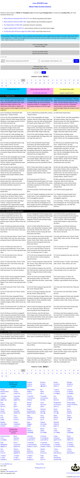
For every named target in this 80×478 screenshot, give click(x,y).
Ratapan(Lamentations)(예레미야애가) (31, 411)
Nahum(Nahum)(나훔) (69, 417)
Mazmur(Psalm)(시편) (29, 404)
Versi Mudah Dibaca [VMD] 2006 (13, 25)
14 (56, 80)
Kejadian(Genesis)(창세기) (29, 384)
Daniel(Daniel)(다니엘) (56, 411)
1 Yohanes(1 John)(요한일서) (3, 457)
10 (40, 80)
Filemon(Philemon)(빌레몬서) (17, 451)
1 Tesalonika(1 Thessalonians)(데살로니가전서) (32, 444)
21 (6, 83)
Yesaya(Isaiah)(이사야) (2, 411)
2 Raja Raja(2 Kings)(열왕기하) (17, 398)
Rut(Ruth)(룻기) (42, 391)
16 (65, 80)
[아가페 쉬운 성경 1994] (40, 93)
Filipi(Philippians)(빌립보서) (3, 444)
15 (61, 80)
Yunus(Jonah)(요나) (42, 417)
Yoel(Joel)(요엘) (2, 417)
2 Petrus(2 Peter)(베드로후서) (71, 451)
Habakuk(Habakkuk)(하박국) (3, 424)
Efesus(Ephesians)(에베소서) (70, 438)
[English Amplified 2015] (66, 93)
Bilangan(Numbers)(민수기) (70, 384)
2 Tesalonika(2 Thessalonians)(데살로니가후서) (45, 444)
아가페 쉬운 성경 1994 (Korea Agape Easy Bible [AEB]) (19, 31)
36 (69, 83)
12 (48, 80)
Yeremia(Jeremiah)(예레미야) (17, 411)
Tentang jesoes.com (40, 467)
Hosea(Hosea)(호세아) (69, 411)
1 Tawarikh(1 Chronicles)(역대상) (31, 398)
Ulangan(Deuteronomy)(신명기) (4, 391)
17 (69, 80)
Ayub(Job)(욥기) (15, 404)
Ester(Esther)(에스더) (2, 404)
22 (10, 83)
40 (6, 86)
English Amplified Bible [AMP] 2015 (14, 28)
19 (77, 80)
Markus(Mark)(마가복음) (43, 430)
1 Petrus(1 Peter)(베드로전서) (57, 451)
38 (77, 83)
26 (27, 83)
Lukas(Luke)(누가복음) (57, 430)
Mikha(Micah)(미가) (56, 417)
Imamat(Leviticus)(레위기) (57, 384)
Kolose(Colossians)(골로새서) (17, 444)
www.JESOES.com (7, 464)
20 (2, 83)
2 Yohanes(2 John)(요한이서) (17, 457)
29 (40, 83)
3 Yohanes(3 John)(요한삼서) (30, 457)
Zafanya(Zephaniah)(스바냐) (17, 424)
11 (44, 80)
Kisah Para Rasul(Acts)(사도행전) (5, 438)
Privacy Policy (40, 464)
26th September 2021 (11, 471)
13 (52, 80)
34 (61, 83)
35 (65, 83)
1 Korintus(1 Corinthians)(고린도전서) (31, 438)
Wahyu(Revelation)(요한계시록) (57, 457)
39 (2, 86)
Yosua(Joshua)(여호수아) (17, 391)
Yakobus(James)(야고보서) (43, 451)
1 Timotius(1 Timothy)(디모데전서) (57, 444)
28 (35, 83)
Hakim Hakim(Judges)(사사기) (31, 391)
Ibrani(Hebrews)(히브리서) (30, 451)
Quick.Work (76, 476)
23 (14, 83)
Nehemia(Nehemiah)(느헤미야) (70, 398)
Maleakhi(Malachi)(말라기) (56, 424)
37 (73, 83)
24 (19, 83)
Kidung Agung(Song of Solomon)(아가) (72, 404)
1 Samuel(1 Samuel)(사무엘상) (57, 391)
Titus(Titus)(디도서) (2, 451)
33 (56, 83)
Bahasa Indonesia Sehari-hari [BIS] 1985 (15, 21)
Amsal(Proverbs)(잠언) (43, 404)
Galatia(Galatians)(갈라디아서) (57, 438)
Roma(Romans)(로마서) (16, 438)
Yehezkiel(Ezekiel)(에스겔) (43, 411)
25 (23, 83)
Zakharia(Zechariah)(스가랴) (43, 424)
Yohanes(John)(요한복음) (70, 430)
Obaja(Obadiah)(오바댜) (30, 417)
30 (44, 83)
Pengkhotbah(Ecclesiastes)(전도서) (57, 404)
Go (44, 72)
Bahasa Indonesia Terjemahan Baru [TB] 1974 (16, 18)
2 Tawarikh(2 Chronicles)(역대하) (44, 398)
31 (48, 83)
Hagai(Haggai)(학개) (29, 424)
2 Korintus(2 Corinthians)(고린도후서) (44, 438)
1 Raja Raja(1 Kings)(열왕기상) (3, 398)
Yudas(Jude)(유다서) (42, 457)
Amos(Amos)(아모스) (16, 417)
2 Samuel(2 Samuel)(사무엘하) (70, 391)
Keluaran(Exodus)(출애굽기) (43, 384)
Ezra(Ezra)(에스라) (56, 398)
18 (73, 80)
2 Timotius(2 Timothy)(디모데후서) (71, 444)
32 (52, 83)
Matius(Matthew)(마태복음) (30, 430)
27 (31, 83)
